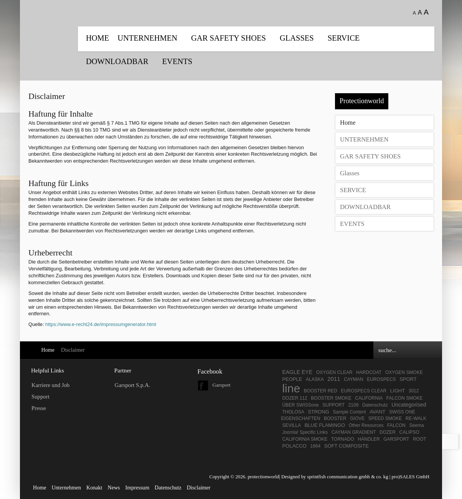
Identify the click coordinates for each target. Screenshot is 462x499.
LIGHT (397, 391)
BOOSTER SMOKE (331, 398)
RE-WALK (416, 418)
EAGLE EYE (298, 372)
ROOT (419, 439)
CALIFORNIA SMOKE (304, 439)
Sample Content (349, 412)
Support (40, 397)
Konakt (94, 487)
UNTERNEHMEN (147, 38)
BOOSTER (335, 418)
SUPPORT (333, 405)
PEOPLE (292, 379)
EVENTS (177, 61)
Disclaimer (199, 487)
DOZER (388, 432)
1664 (315, 446)
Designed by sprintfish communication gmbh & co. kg (334, 476)
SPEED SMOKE (385, 418)
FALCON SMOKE (404, 398)
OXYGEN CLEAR (335, 372)
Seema (416, 425)
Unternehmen (66, 487)
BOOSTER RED (320, 391)
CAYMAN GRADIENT (354, 432)
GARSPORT (396, 439)
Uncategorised (408, 405)
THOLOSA (293, 412)
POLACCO (294, 446)
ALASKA (315, 379)
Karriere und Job (50, 385)
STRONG (318, 412)
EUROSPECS (381, 379)
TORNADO (342, 439)
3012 (414, 391)
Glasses (297, 38)
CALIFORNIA (369, 398)
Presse (38, 408)
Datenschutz (375, 405)
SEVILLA (291, 425)
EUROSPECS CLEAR (364, 391)
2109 (353, 405)
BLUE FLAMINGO (325, 425)
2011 (333, 378)
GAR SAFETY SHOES (228, 38)
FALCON (396, 425)
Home (97, 38)
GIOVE (357, 418)
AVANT (377, 412)
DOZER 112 (294, 398)
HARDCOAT (368, 372)
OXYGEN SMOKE (404, 372)
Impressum (137, 487)
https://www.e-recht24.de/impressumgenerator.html (100, 324)
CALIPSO (409, 432)
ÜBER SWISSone (300, 405)
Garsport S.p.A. (132, 385)
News (113, 487)
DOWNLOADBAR (117, 61)
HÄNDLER (369, 439)
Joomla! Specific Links (305, 432)
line (291, 388)
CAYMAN (353, 379)
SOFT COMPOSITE (346, 446)
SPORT (408, 379)
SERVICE (344, 38)
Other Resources (366, 425)
